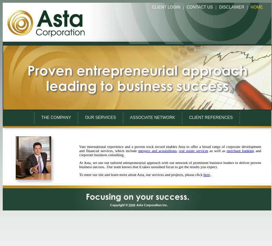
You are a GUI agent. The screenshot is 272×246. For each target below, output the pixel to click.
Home (256, 7)
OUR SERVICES (100, 117)
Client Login (166, 7)
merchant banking (240, 151)
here (206, 175)
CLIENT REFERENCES (211, 117)
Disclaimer (231, 7)
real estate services (193, 151)
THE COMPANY (56, 117)
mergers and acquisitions (157, 151)
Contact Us (200, 7)
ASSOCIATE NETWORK (152, 117)
